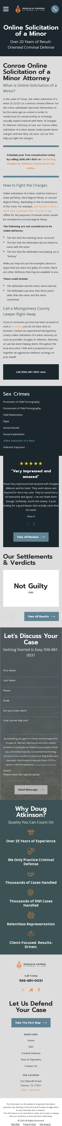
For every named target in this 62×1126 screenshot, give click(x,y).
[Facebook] (39, 990)
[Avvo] (31, 990)
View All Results (41, 616)
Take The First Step (31, 1023)
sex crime (16, 326)
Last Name (9, 680)
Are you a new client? (15, 710)
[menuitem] (31, 402)
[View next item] (34, 524)
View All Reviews (31, 537)
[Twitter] (23, 990)
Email (6, 700)
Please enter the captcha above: (21, 774)
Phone (6, 690)
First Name (9, 670)
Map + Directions (31, 1089)
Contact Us (31, 1066)
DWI (30, 1046)
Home (31, 1040)
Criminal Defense (31, 1053)
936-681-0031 (31, 980)
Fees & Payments (31, 1059)
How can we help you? (16, 720)
